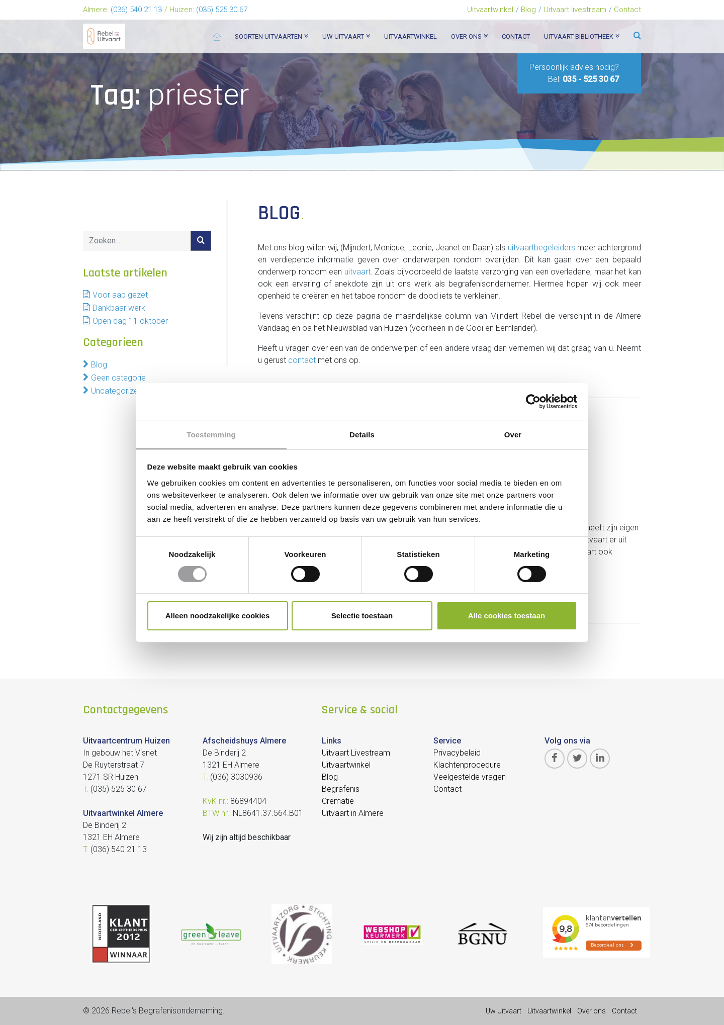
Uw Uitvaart (503, 1011)
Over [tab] (513, 434)
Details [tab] (362, 434)
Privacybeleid (457, 753)
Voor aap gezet (120, 295)
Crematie (338, 801)
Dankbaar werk (119, 308)
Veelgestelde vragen (469, 777)
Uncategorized (117, 391)
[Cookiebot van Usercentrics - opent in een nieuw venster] (533, 401)
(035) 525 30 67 (221, 9)
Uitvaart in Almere (353, 813)
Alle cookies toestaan (506, 616)
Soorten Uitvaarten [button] (271, 36)
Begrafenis (340, 789)
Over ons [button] (469, 36)
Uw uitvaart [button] (346, 36)
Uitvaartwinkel (490, 9)
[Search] (137, 241)
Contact (627, 9)
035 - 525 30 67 (591, 79)
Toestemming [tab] (211, 434)
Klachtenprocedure (467, 765)
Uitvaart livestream (575, 9)
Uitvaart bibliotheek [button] (581, 36)
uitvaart (357, 271)
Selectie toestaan (362, 616)
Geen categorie (118, 378)
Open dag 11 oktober (130, 321)
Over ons (591, 1011)
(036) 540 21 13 (136, 9)
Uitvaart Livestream (356, 753)
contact (302, 360)
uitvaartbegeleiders (541, 247)
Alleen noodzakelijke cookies (217, 616)
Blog (528, 9)
